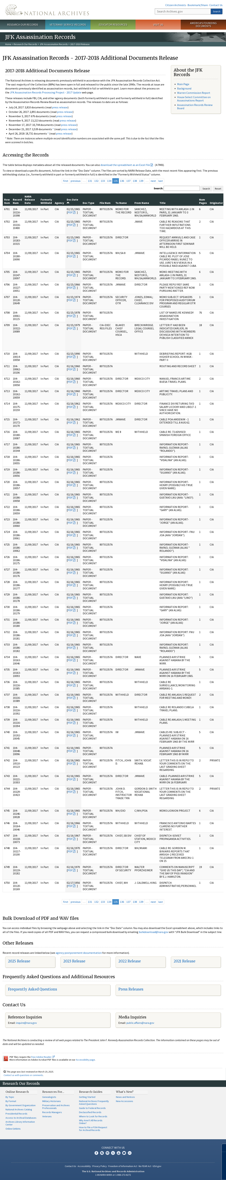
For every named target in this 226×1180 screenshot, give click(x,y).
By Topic (10, 1097)
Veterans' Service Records (68, 24)
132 (96, 181)
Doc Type (88, 203)
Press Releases (130, 989)
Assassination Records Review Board (194, 106)
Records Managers (52, 1112)
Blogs (124, 1153)
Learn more (195, 1173)
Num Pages (203, 201)
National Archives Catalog (19, 1109)
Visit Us (158, 24)
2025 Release (19, 961)
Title (162, 203)
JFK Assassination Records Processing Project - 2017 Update (45, 92)
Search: (158, 188)
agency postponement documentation (79, 952)
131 (90, 181)
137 (128, 181)
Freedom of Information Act (122, 1166)
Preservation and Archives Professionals (56, 1107)
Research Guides (90, 1091)
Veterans (47, 1116)
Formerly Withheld (46, 201)
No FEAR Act (145, 1166)
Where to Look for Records (93, 1116)
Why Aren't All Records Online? (90, 1122)
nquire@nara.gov (27, 1023)
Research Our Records (22, 24)
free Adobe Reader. (43, 1056)
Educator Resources (113, 24)
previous (76, 181)
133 (103, 181)
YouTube (118, 1153)
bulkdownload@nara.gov (153, 932)
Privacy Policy (99, 1166)
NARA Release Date (30, 200)
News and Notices (125, 1097)
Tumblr (113, 1153)
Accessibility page (85, 1059)
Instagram (107, 1153)
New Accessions (124, 1101)
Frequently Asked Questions (32, 989)
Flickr (130, 1153)
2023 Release (74, 961)
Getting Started (87, 1097)
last (160, 181)
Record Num (17, 201)
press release (60, 107)
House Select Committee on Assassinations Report (194, 98)
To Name (121, 203)
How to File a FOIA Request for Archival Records (93, 1129)
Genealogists (49, 1097)
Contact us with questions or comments (23, 1075)
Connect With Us (113, 1147)
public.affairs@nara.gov (140, 1023)
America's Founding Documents (203, 24)
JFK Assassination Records (54, 44)
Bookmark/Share (198, 5)
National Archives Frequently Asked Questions (94, 1102)
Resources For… (53, 1091)
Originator (216, 203)
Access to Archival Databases (21, 1117)
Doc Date (72, 201)
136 (122, 181)
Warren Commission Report (193, 92)
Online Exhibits (13, 1128)
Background (184, 88)
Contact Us (216, 5)
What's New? (124, 1091)
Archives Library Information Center (20, 1123)
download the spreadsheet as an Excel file (125, 165)
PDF (70, 212)
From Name (141, 203)
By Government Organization (21, 1105)
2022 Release (129, 961)
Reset (218, 188)
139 (141, 181)
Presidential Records (16, 1113)
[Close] (222, 1148)
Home (8, 44)
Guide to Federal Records (92, 1108)
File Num (105, 203)
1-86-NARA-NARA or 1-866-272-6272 (113, 1174)
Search (216, 11)
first (65, 181)
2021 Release (184, 961)
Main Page (183, 84)
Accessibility (84, 1166)
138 (135, 181)
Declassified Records (90, 1112)
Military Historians (51, 1101)
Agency (59, 203)
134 (109, 181)
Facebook (96, 1153)
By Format (11, 1101)
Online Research (17, 1091)
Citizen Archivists (175, 5)
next (153, 181)
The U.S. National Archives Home (47, 9)
